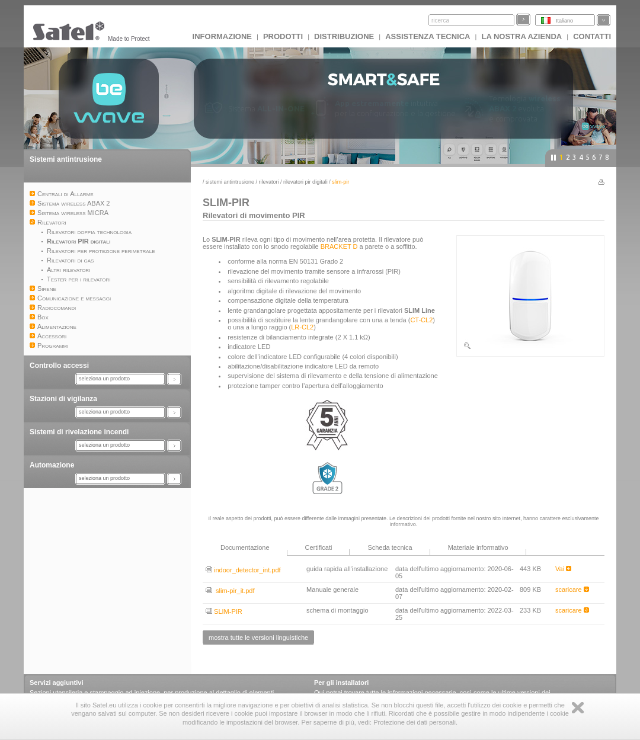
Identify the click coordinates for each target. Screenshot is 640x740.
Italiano (564, 21)
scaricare (572, 589)
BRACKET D (339, 246)
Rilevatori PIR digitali (305, 182)
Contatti (592, 36)
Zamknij (578, 707)
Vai (563, 568)
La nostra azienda (521, 36)
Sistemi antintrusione (66, 159)
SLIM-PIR (224, 611)
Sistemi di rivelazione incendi (79, 432)
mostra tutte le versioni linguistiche (258, 637)
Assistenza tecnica (427, 36)
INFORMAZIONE (222, 36)
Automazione (52, 465)
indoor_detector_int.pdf (243, 570)
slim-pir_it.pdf (230, 590)
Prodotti (283, 36)
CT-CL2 (421, 319)
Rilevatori (269, 182)
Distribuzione (344, 36)
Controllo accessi (59, 365)
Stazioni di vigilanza (63, 399)
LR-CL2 (302, 327)
